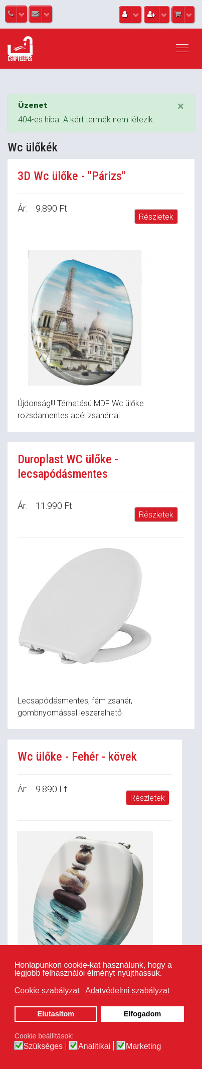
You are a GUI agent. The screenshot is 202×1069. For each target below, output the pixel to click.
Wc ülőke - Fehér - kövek (77, 757)
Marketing (143, 1046)
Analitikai (94, 1046)
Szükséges (43, 1046)
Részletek (156, 217)
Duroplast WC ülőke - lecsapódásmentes (68, 466)
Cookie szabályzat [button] (47, 990)
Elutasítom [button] (56, 1014)
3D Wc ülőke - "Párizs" (72, 176)
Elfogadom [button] (142, 1014)
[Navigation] (182, 49)
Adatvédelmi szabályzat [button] (127, 990)
